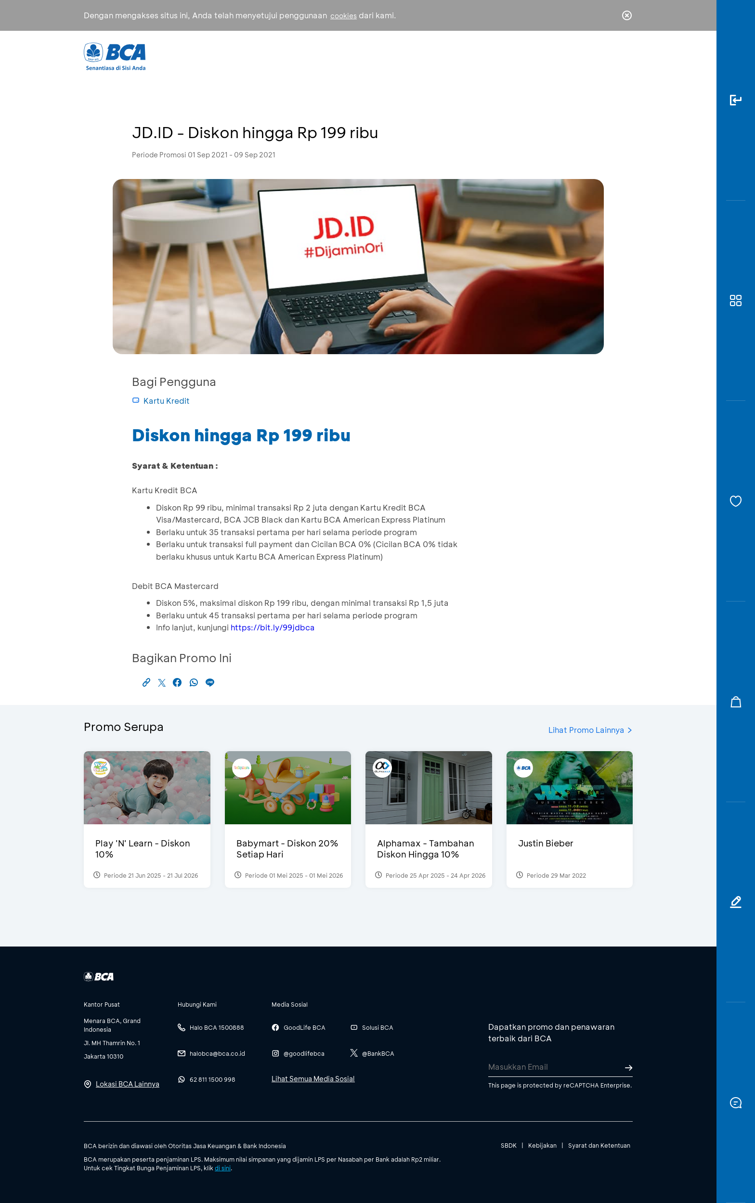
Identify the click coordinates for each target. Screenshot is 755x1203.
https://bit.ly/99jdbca (273, 627)
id (607, 56)
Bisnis (352, 56)
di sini (223, 1168)
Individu (297, 56)
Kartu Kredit (161, 401)
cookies (343, 15)
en (624, 56)
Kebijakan (542, 1145)
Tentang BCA (418, 56)
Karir (483, 56)
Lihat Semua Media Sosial (313, 1078)
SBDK (509, 1145)
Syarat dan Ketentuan (599, 1145)
